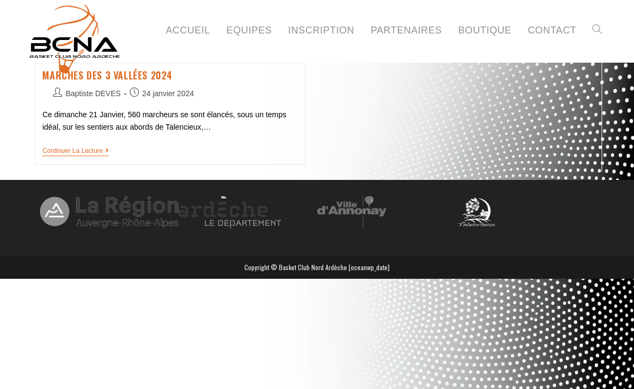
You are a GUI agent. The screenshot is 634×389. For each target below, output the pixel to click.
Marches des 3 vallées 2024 (107, 75)
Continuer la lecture (75, 151)
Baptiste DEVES (93, 93)
